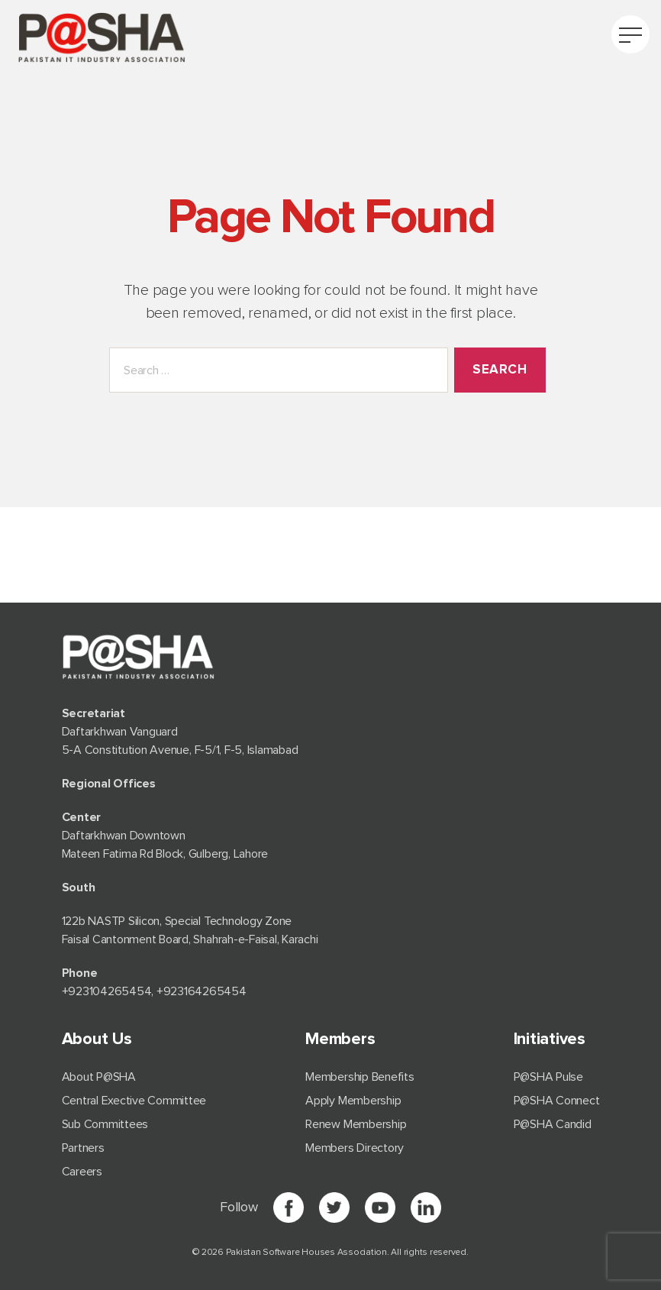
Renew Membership (355, 1124)
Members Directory (354, 1148)
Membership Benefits (359, 1077)
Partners (83, 1148)
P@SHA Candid (553, 1124)
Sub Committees (105, 1124)
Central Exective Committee (134, 1100)
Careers (82, 1172)
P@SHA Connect (557, 1100)
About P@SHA (99, 1077)
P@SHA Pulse (548, 1077)
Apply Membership (353, 1100)
